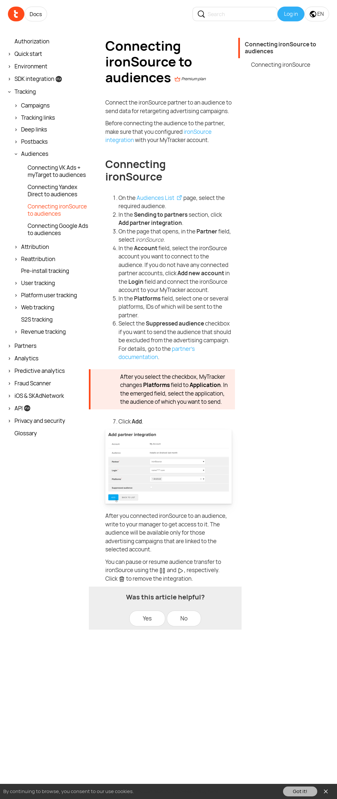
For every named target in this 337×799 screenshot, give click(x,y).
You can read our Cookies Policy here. (177, 791)
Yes (147, 618)
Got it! (300, 791)
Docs (36, 14)
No (184, 618)
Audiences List (155, 198)
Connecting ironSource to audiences (280, 47)
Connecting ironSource (280, 64)
